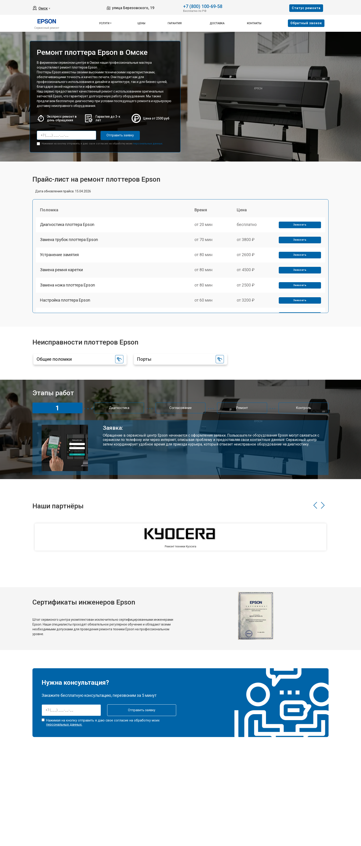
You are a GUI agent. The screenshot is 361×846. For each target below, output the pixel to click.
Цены (141, 23)
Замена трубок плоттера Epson (69, 241)
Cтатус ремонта (306, 8)
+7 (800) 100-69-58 (202, 6)
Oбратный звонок (306, 23)
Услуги (104, 23)
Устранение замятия (59, 257)
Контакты (254, 23)
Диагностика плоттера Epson (67, 225)
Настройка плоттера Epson (65, 304)
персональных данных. (148, 143)
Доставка (217, 23)
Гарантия (175, 23)
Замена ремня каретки (61, 273)
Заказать (299, 225)
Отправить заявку (119, 135)
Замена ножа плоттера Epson (68, 288)
